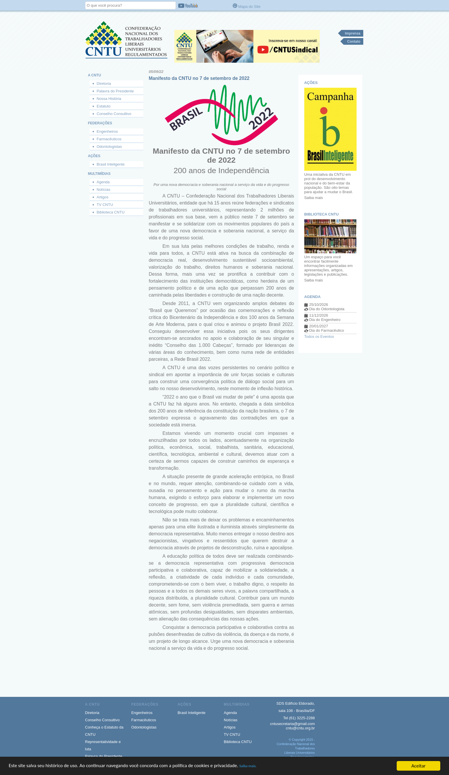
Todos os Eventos (319, 336)
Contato (353, 42)
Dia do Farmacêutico (326, 330)
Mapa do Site (249, 6)
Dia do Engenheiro (325, 319)
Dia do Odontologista (326, 309)
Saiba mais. (248, 768)
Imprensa (352, 33)
